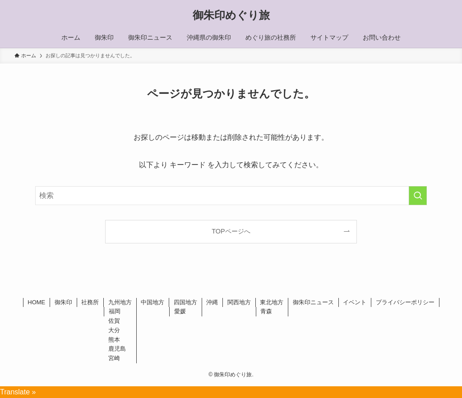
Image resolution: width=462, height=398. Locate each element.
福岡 (114, 311)
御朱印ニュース (313, 302)
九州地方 (120, 302)
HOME (36, 302)
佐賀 (114, 320)
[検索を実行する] (418, 195)
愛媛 (180, 311)
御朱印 (63, 302)
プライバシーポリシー (405, 302)
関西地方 (239, 302)
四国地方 (185, 302)
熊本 (114, 339)
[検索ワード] (231, 195)
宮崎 (114, 358)
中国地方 (152, 302)
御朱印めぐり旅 (231, 15)
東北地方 (271, 302)
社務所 (90, 302)
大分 (114, 330)
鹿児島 (117, 348)
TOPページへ (231, 231)
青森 (266, 311)
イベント (354, 302)
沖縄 (212, 302)
